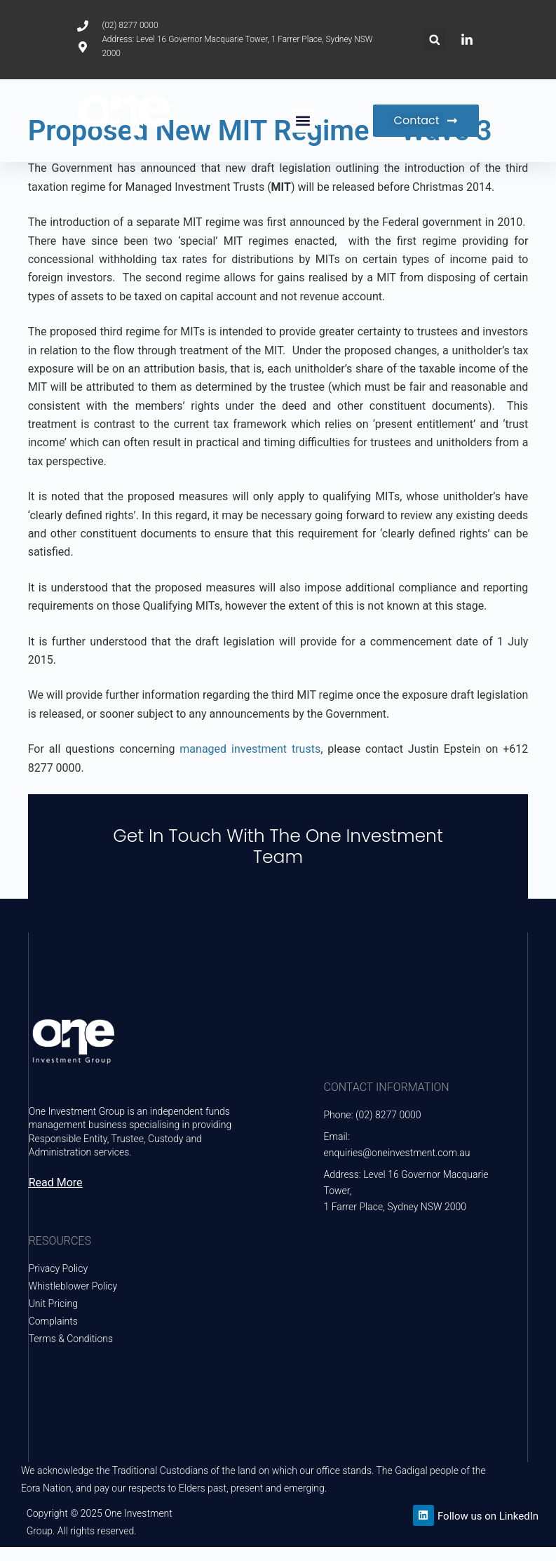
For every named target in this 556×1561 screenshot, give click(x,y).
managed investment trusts (249, 749)
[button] (434, 40)
